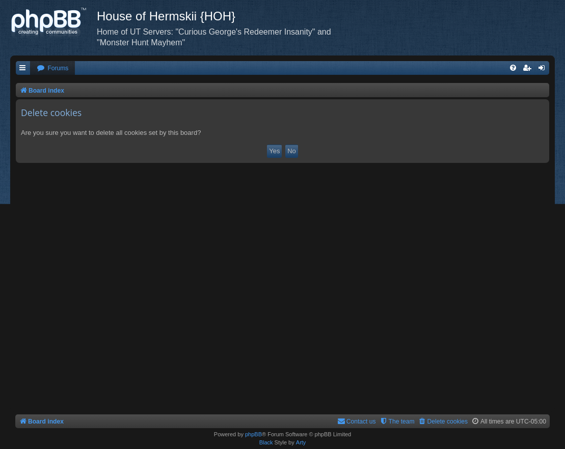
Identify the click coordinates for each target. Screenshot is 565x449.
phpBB (253, 434)
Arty (301, 442)
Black (266, 442)
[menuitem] (52, 68)
